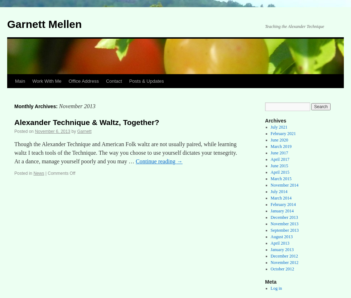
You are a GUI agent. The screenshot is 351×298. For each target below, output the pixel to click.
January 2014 (282, 210)
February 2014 (283, 204)
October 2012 (282, 268)
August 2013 (282, 236)
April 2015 (280, 172)
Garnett (84, 131)
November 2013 (285, 223)
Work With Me (46, 81)
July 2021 (279, 127)
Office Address (84, 81)
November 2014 (285, 185)
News (38, 173)
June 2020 (279, 140)
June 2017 (279, 152)
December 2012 (284, 256)
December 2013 (284, 217)
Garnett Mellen (44, 24)
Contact (114, 81)
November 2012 (285, 262)
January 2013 (282, 249)
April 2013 (280, 243)
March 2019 (281, 146)
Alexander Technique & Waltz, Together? (86, 122)
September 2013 (285, 230)
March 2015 (281, 178)
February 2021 (283, 133)
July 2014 (279, 191)
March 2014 (281, 198)
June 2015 (279, 165)
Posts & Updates (146, 81)
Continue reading (159, 161)
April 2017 (280, 159)
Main (20, 81)
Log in (276, 288)
